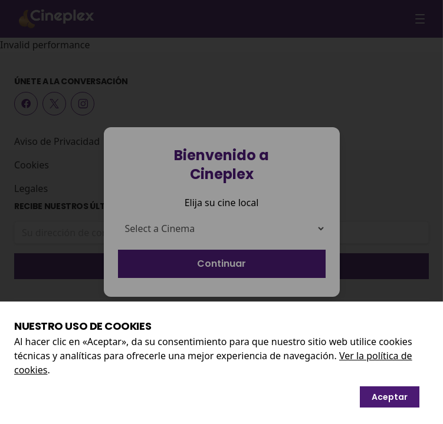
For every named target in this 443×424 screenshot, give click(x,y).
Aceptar (390, 397)
